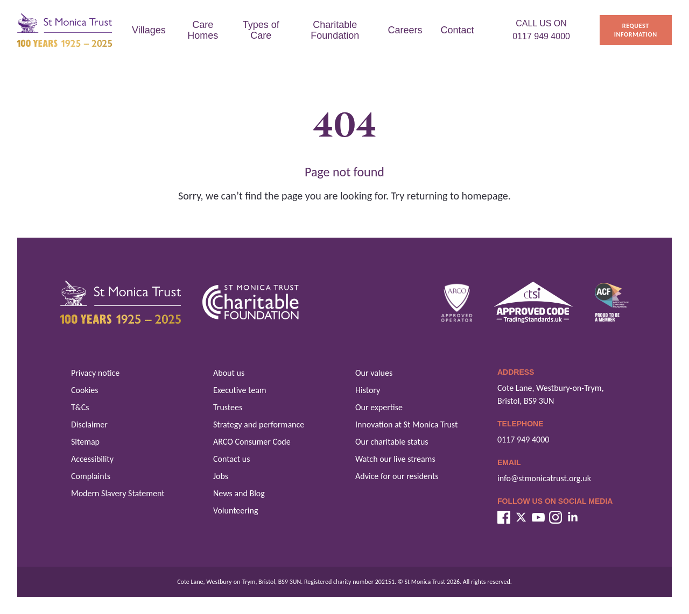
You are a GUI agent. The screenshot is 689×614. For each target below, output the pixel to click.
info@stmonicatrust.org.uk (544, 478)
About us (228, 373)
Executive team (239, 390)
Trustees (227, 407)
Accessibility (92, 459)
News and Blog (239, 493)
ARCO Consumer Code (252, 442)
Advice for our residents (397, 476)
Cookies (85, 390)
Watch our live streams (395, 459)
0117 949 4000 (523, 439)
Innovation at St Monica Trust (406, 424)
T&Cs (80, 407)
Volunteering (235, 510)
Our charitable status (391, 442)
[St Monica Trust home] (64, 30)
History (367, 390)
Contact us (231, 459)
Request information (635, 30)
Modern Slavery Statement (118, 493)
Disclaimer (89, 424)
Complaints (90, 476)
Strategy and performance (258, 424)
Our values (373, 373)
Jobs (220, 476)
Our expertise (379, 407)
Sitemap (85, 442)
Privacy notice (95, 373)
